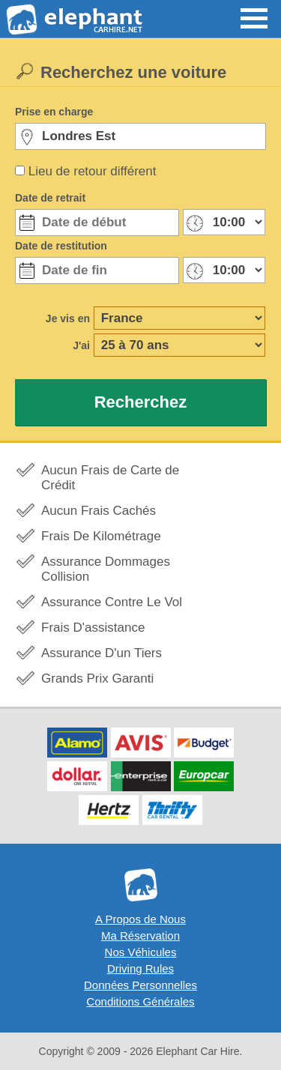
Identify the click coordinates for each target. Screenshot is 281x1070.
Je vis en (68, 318)
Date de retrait (50, 198)
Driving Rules (140, 968)
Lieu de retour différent (92, 171)
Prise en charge (54, 112)
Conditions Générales (140, 1001)
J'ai (81, 345)
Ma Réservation (140, 935)
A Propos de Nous (140, 919)
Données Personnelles (140, 985)
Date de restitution (61, 246)
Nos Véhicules (141, 952)
